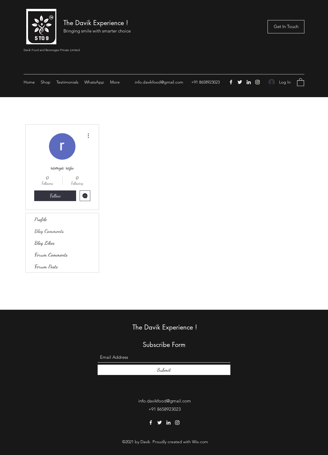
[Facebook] (231, 82)
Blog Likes (45, 242)
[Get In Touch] (286, 26)
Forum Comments (51, 254)
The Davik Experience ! (95, 23)
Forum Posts (46, 266)
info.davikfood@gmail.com (159, 82)
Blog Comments (49, 231)
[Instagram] (257, 82)
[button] (300, 82)
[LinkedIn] (249, 82)
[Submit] (164, 370)
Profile (41, 219)
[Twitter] (240, 82)
